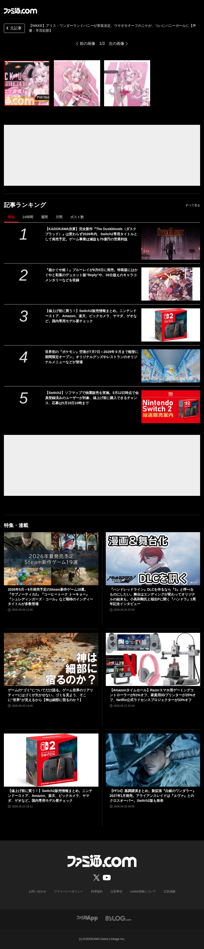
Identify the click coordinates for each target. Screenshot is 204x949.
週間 (44, 217)
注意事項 (116, 891)
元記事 (13, 28)
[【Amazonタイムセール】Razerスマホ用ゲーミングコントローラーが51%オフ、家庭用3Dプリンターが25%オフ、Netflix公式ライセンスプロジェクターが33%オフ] (153, 659)
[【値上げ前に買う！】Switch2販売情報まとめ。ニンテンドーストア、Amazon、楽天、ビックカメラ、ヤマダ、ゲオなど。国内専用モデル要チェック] (170, 325)
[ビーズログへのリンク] (118, 918)
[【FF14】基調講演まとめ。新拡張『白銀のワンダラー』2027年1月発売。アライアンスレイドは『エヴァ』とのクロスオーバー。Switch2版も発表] (153, 760)
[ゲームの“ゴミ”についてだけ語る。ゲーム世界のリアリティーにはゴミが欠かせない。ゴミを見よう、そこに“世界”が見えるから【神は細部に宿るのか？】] (51, 659)
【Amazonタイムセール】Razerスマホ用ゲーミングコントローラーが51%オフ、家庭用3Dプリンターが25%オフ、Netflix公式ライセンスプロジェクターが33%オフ (153, 695)
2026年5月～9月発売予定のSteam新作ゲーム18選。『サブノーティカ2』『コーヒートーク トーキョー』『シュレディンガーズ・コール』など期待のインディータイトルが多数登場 (50, 596)
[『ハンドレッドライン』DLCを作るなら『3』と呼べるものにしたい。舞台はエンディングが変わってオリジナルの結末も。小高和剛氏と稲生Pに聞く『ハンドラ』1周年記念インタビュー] (153, 558)
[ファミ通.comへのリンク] (20, 11)
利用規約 (97, 891)
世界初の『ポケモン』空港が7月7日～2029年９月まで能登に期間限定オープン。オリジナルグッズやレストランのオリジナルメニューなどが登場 (91, 357)
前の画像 (87, 43)
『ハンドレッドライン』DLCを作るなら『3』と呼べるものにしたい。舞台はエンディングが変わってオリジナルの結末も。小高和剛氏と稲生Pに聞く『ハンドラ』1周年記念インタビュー (153, 596)
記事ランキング (25, 205)
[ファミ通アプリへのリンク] (87, 918)
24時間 (27, 217)
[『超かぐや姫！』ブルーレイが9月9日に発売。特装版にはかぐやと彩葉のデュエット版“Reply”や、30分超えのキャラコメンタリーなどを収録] (170, 284)
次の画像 (116, 43)
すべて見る (192, 205)
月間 (59, 217)
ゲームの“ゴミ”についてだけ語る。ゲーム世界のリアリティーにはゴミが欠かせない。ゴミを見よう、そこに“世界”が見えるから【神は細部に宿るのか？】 (50, 695)
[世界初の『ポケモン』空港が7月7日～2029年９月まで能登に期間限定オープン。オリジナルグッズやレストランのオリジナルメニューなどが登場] (170, 365)
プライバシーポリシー (68, 891)
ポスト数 (77, 217)
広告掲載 (169, 891)
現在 (11, 217)
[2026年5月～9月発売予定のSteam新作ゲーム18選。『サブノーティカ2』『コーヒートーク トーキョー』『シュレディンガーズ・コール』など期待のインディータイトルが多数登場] (51, 558)
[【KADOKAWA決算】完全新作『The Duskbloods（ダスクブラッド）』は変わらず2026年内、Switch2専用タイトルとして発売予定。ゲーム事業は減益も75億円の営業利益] (170, 243)
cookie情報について (143, 891)
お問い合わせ (37, 891)
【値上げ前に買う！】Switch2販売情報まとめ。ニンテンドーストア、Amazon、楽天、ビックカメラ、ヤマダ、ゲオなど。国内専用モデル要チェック (91, 316)
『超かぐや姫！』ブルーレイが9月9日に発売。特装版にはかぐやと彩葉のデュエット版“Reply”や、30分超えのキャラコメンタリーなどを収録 (91, 275)
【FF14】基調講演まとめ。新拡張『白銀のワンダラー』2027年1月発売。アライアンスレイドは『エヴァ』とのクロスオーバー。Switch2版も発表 (153, 795)
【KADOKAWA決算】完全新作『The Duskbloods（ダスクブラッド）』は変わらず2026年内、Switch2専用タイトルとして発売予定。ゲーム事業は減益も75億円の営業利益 (91, 234)
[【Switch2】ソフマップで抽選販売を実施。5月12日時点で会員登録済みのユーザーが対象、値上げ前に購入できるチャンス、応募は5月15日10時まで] (170, 406)
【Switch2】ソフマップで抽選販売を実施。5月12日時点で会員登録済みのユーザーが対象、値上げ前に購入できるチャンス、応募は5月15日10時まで (92, 398)
